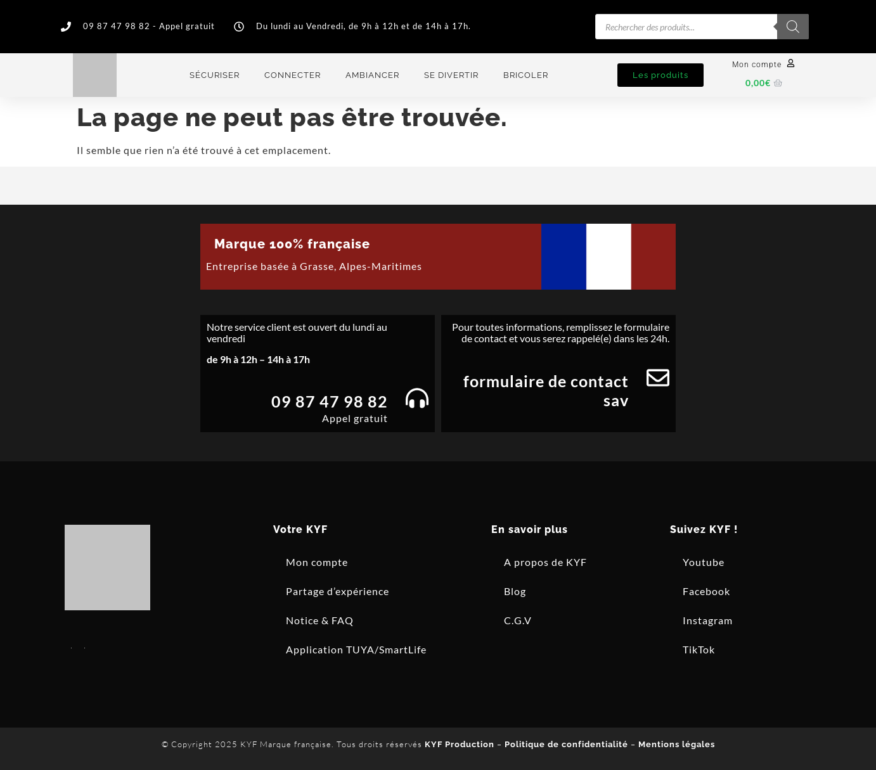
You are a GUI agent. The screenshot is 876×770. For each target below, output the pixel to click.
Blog (515, 591)
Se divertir (451, 75)
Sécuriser (215, 75)
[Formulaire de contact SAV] (658, 377)
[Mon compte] (791, 63)
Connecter (292, 75)
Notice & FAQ (320, 620)
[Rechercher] (793, 26)
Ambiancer (372, 75)
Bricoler (525, 75)
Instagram (708, 620)
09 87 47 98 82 (329, 401)
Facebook (706, 591)
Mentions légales (676, 744)
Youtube (704, 562)
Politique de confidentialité (566, 744)
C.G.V (518, 620)
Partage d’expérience (337, 591)
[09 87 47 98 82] (417, 398)
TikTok (699, 649)
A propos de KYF (545, 562)
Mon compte (757, 64)
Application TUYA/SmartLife (356, 649)
